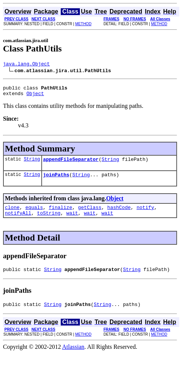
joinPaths (56, 180)
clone (12, 213)
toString (48, 220)
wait (72, 220)
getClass (89, 213)
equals (34, 213)
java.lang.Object (26, 64)
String (32, 163)
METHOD (83, 24)
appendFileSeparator (71, 163)
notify (145, 213)
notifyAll (18, 220)
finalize (60, 213)
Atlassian (73, 357)
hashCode (118, 213)
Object (35, 96)
